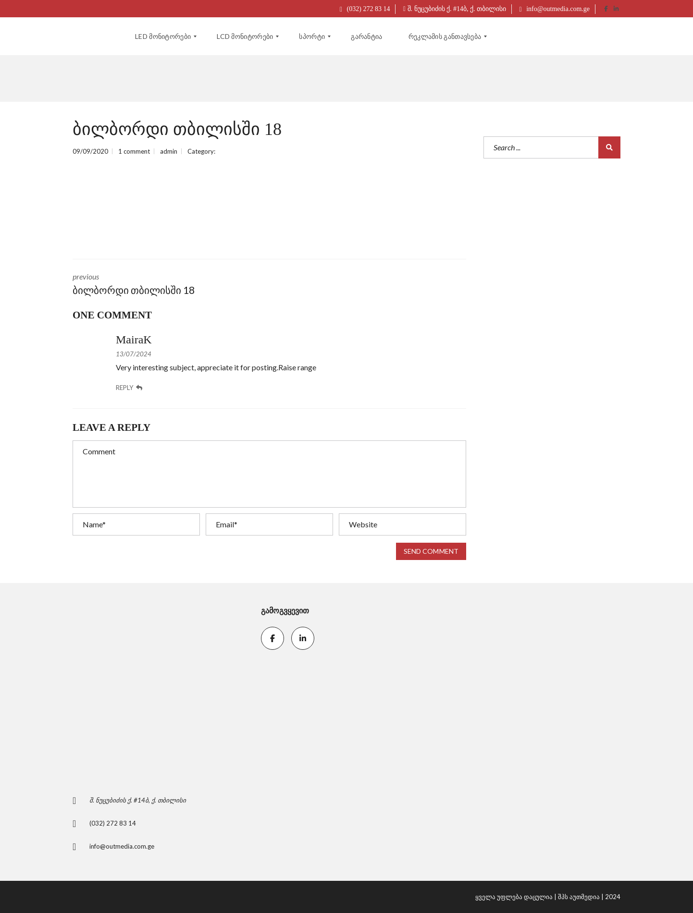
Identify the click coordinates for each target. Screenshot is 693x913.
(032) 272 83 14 (365, 8)
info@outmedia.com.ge (555, 8)
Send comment (431, 551)
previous (164, 285)
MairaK (134, 339)
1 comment (134, 151)
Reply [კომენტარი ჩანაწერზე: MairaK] (129, 388)
